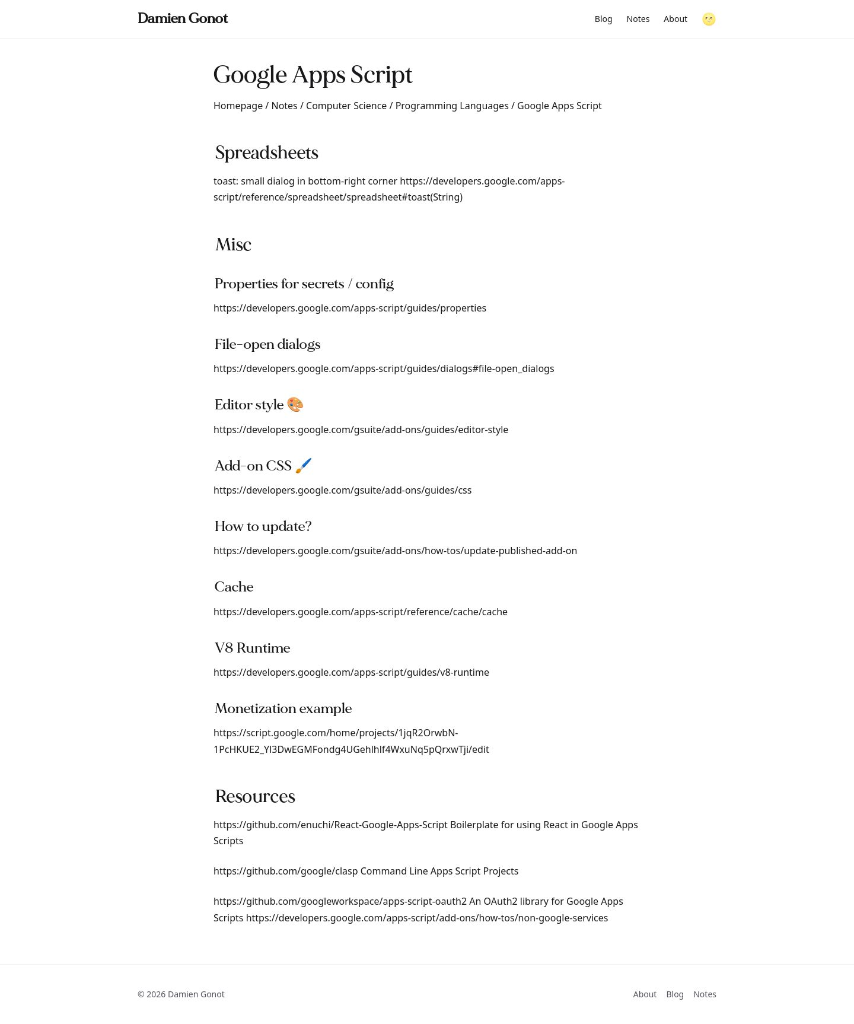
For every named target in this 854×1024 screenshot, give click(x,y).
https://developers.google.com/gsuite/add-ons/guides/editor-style (361, 429)
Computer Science (346, 105)
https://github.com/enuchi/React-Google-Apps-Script (331, 824)
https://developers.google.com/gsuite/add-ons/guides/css (342, 490)
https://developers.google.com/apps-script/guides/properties (350, 307)
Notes (638, 18)
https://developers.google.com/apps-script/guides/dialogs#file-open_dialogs (384, 368)
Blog (604, 18)
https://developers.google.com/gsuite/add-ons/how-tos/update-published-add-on (395, 550)
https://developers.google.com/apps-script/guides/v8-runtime (351, 672)
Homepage (238, 105)
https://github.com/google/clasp (286, 870)
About (675, 18)
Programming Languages (452, 105)
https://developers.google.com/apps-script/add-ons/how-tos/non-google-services (427, 917)
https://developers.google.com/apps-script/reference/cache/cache (361, 611)
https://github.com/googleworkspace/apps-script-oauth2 (340, 901)
